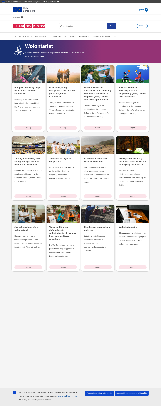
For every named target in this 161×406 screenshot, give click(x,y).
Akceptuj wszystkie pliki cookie (99, 393)
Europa (16, 17)
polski (143, 9)
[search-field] (87, 26)
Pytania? (142, 26)
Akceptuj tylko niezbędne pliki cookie (131, 393)
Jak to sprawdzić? (50, 2)
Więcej (28, 128)
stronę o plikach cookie (67, 396)
